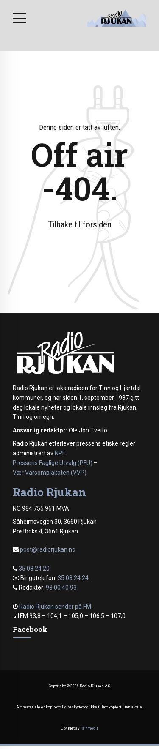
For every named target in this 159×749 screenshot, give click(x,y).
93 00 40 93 (61, 587)
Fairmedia (89, 728)
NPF (59, 453)
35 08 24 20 (34, 568)
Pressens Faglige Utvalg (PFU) (52, 462)
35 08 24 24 (73, 577)
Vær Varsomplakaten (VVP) (49, 472)
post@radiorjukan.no (47, 549)
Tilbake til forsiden (80, 224)
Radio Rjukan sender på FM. (55, 606)
